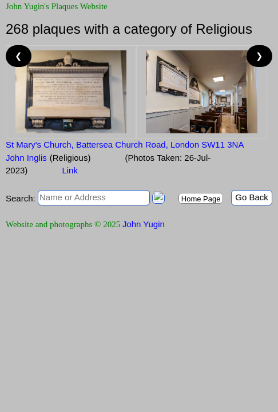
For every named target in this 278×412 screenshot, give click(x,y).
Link (70, 170)
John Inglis (26, 158)
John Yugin (143, 224)
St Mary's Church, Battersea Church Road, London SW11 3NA (125, 144)
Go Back (251, 197)
